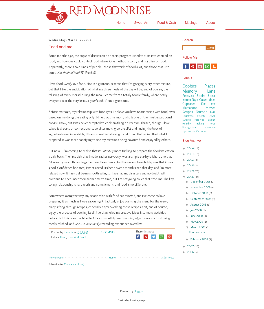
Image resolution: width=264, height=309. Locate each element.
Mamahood (189, 108)
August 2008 (198, 204)
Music (203, 131)
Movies (210, 108)
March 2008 (198, 227)
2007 (191, 246)
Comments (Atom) (74, 264)
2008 (191, 176)
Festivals (188, 96)
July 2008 (196, 210)
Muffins (196, 131)
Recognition (189, 127)
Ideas (211, 100)
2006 (191, 252)
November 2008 (200, 187)
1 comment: (109, 232)
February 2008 (199, 239)
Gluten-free (210, 127)
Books (201, 96)
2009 (191, 171)
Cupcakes (188, 104)
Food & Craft (166, 23)
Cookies (189, 86)
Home (120, 23)
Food (63, 237)
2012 (191, 159)
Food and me (60, 47)
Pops (212, 123)
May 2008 (197, 221)
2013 (191, 154)
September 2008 (201, 199)
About (210, 23)
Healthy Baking (193, 123)
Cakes (203, 100)
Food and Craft (77, 237)
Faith (212, 112)
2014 (191, 148)
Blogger (138, 291)
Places (209, 86)
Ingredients (187, 131)
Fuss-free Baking (205, 119)
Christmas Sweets (194, 116)
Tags (195, 100)
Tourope (201, 112)
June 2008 (197, 216)
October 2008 (199, 193)
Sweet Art (141, 23)
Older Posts (167, 257)
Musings (191, 23)
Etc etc (208, 104)
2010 (191, 165)
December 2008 (200, 181)
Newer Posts (57, 257)
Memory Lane (198, 91)
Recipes (187, 112)
